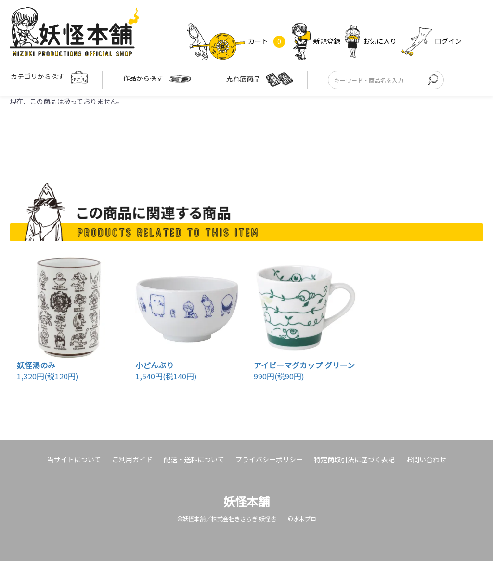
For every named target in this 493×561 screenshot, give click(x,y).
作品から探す (157, 79)
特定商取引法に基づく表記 (354, 459)
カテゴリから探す (49, 77)
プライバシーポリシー (269, 459)
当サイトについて (74, 459)
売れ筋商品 (259, 79)
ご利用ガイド (132, 459)
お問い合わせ (426, 459)
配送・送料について (194, 459)
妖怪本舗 (246, 501)
